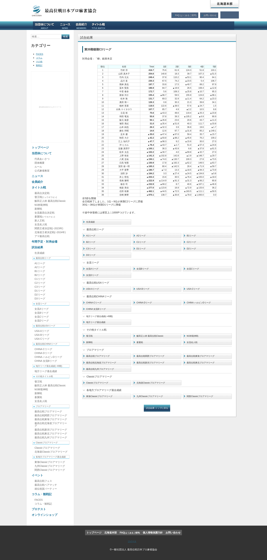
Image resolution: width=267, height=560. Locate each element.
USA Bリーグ (144, 292)
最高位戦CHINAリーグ (46, 344)
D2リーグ (192, 250)
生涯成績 (91, 222)
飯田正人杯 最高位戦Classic (152, 341)
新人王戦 (39, 220)
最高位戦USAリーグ (45, 326)
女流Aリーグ (93, 271)
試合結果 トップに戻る (157, 416)
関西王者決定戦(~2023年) (49, 228)
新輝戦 (90, 348)
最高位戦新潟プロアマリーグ (153, 369)
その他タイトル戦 (44, 376)
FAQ (185, 15)
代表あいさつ (42, 158)
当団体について (46, 25)
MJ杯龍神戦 (193, 341)
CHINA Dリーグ (145, 306)
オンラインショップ (221, 25)
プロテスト (199, 25)
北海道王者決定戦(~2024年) (50, 232)
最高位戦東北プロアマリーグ (203, 369)
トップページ (40, 147)
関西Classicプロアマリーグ (202, 404)
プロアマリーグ (43, 406)
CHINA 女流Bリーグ (97, 313)
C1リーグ (142, 243)
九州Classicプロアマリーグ (152, 404)
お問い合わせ (210, 15)
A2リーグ (142, 236)
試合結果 (143, 25)
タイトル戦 (99, 25)
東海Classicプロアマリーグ (101, 404)
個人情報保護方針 (153, 532)
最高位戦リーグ (43, 258)
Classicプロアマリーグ (99, 390)
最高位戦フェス (43, 480)
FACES (40, 54)
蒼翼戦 (140, 348)
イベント (159, 25)
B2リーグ (91, 243)
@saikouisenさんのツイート (50, 107)
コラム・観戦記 (178, 25)
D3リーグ (91, 257)
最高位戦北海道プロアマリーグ (103, 369)
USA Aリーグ (93, 292)
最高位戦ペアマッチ (46, 484)
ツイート (132, 541)
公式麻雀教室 (42, 170)
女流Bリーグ (144, 271)
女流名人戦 (193, 348)
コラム (39, 57)
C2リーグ (192, 243)
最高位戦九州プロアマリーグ (102, 376)
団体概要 (39, 162)
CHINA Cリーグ (95, 306)
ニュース (66, 25)
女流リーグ (41, 304)
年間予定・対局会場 (121, 25)
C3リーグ (91, 250)
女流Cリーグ (194, 271)
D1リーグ (142, 250)
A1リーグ (91, 236)
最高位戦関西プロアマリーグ (153, 362)
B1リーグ (192, 236)
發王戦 (90, 341)
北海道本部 (224, 4)
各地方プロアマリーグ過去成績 (51, 457)
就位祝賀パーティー (46, 488)
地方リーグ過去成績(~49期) (49, 366)
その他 (39, 61)
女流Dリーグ (93, 278)
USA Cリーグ (194, 292)
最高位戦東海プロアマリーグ (203, 362)
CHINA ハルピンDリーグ (200, 306)
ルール (38, 166)
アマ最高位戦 (42, 236)
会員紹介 (82, 25)
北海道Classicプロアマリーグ (153, 390)
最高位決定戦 (42, 193)
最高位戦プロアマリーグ (100, 362)
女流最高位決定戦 (44, 212)
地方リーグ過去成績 (97, 327)
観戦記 (39, 65)
